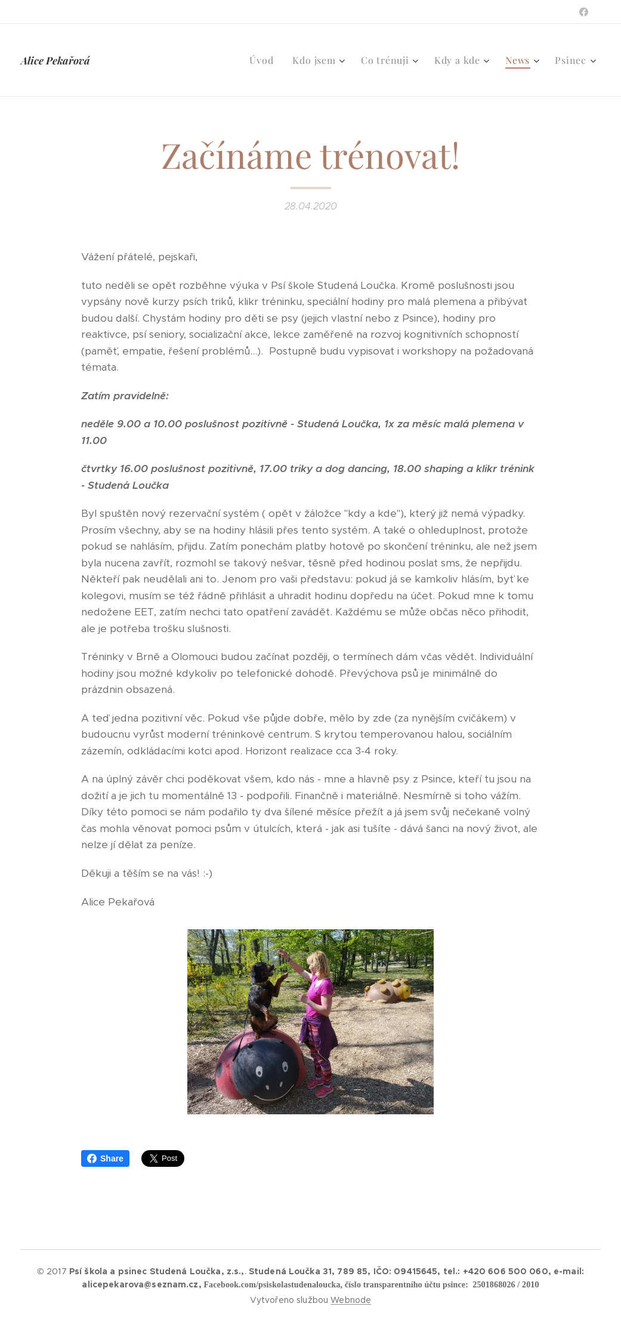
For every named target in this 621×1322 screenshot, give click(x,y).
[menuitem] (264, 60)
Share (105, 1158)
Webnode (350, 1300)
